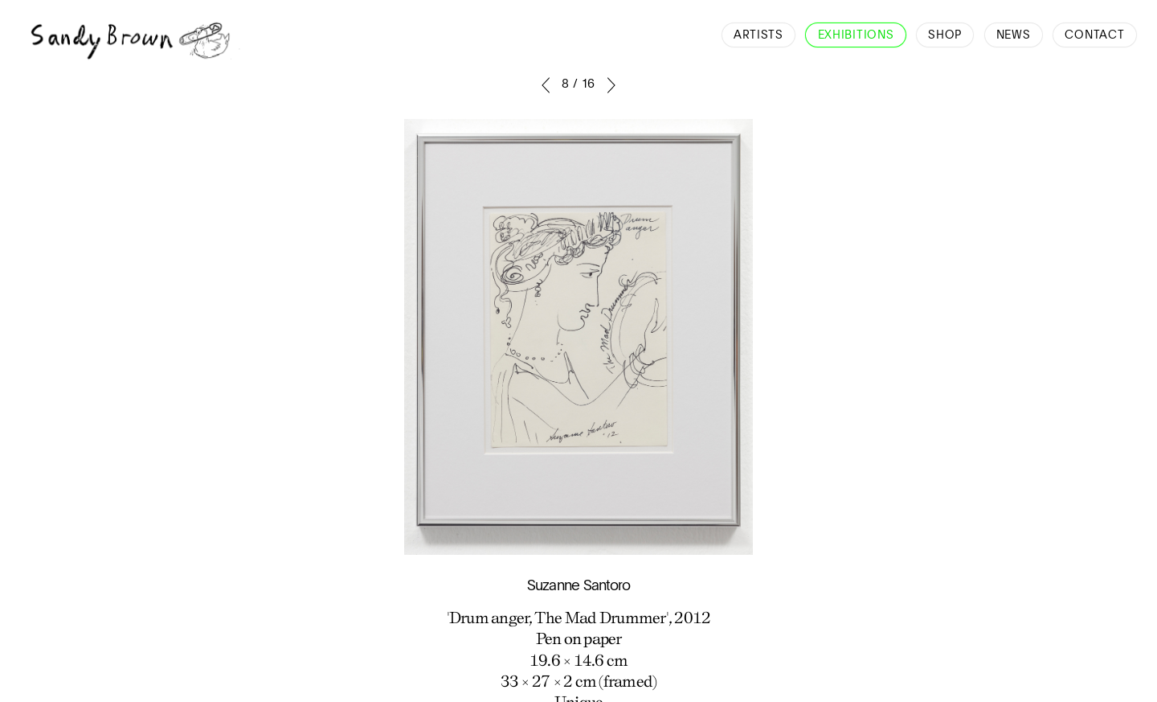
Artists (758, 35)
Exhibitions (856, 35)
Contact (1094, 35)
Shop (945, 35)
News (1013, 35)
